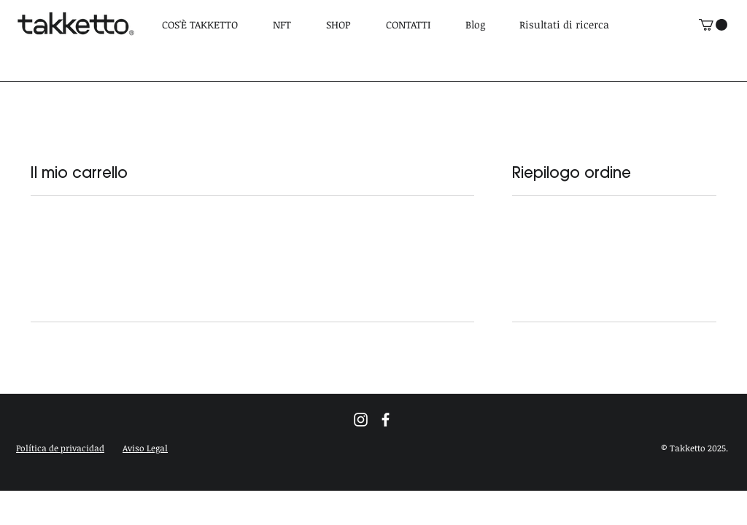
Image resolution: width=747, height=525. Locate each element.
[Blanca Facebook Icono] (385, 420)
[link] (713, 25)
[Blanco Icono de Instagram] (361, 420)
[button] (60, 448)
